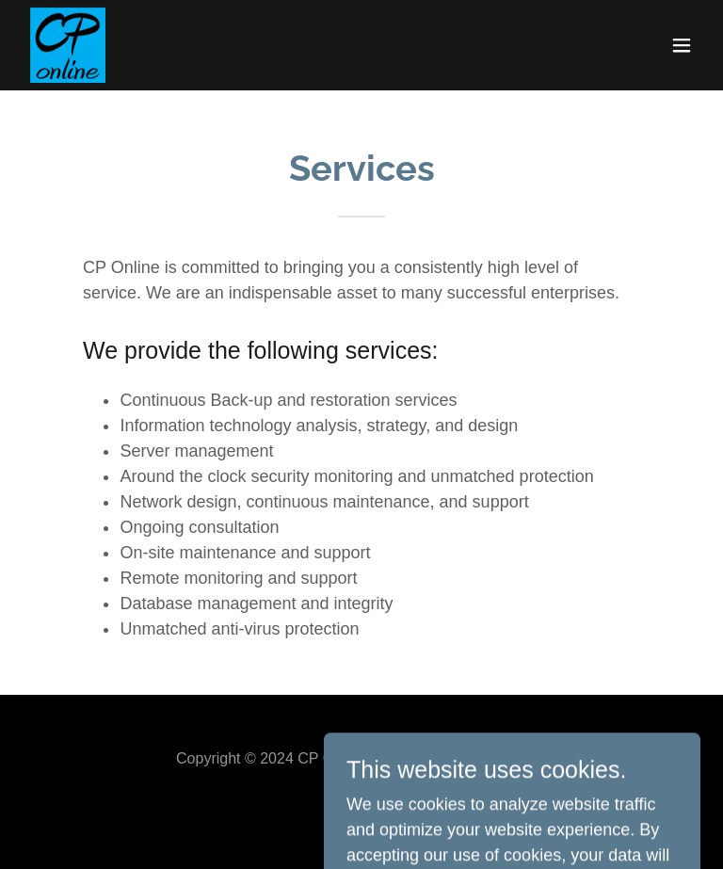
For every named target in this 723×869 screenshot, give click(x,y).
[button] (681, 45)
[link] (67, 45)
